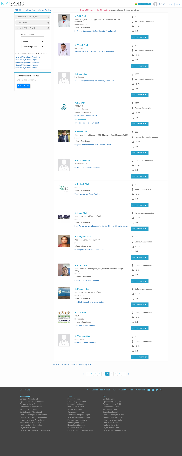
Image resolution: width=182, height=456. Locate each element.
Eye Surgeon (79, 77)
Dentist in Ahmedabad (29, 399)
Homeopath (79, 319)
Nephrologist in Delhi (111, 425)
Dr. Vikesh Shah (81, 45)
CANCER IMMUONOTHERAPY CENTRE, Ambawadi (94, 52)
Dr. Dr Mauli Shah (82, 160)
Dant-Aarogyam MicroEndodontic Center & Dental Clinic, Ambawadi (101, 226)
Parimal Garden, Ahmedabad (146, 108)
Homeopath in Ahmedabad (31, 407)
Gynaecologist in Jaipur (76, 402)
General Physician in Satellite (26, 68)
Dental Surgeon (80, 295)
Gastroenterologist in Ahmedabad (33, 415)
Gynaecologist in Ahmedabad (32, 402)
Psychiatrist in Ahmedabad (30, 428)
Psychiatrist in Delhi (111, 428)
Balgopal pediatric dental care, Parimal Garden (92, 145)
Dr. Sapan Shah (81, 74)
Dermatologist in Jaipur (76, 404)
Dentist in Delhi (109, 399)
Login (177, 4)
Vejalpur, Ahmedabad (143, 189)
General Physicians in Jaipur (78, 417)
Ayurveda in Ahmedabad (30, 409)
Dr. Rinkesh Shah (81, 184)
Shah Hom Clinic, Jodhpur (84, 325)
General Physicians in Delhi (113, 417)
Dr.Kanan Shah (81, 213)
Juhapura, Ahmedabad (144, 161)
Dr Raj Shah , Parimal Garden (85, 116)
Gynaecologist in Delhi (112, 402)
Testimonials (105, 390)
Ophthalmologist (80, 24)
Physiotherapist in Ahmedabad (32, 420)
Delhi (105, 396)
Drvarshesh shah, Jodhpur (84, 343)
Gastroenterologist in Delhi (113, 415)
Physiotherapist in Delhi (112, 420)
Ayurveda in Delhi (110, 409)
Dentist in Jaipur (73, 399)
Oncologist (78, 48)
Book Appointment (139, 37)
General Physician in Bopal (26, 60)
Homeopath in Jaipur (75, 407)
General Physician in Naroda (26, 65)
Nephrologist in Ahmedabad (31, 425)
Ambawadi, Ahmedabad (144, 21)
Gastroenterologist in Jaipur (78, 415)
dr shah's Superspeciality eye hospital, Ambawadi (94, 81)
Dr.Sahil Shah (80, 16)
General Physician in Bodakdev (27, 57)
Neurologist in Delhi (111, 422)
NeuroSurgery (79, 339)
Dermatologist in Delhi (112, 404)
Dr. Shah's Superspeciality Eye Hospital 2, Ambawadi (95, 31)
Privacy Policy (140, 390)
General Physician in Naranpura (27, 62)
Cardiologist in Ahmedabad (31, 412)
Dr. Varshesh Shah (82, 336)
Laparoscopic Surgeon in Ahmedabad (35, 430)
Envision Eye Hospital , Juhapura (87, 167)
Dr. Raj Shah (79, 103)
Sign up (170, 4)
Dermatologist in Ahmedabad (31, 404)
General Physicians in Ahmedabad (33, 417)
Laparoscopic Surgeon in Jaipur (80, 430)
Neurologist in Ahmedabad (30, 422)
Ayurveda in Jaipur (74, 409)
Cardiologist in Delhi (111, 412)
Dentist (77, 138)
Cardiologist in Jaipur (75, 412)
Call (136, 31)
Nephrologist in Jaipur (76, 425)
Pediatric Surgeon (81, 109)
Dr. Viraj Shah (80, 312)
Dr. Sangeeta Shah (82, 236)
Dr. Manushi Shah (82, 289)
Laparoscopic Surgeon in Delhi (115, 430)
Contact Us (123, 390)
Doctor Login (26, 390)
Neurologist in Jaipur (75, 422)
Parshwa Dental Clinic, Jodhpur (86, 280)
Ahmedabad (25, 396)
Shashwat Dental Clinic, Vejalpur (87, 194)
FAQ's (114, 390)
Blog (131, 390)
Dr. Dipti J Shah (81, 265)
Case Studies (92, 390)
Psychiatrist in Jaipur (75, 428)
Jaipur (69, 396)
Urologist (95, 123)
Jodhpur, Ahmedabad (143, 242)
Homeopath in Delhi (111, 407)
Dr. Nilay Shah (80, 131)
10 (124, 374)
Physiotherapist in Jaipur (77, 420)
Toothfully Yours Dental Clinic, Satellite (89, 302)
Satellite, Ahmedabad (143, 289)
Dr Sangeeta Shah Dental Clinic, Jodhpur (90, 249)
